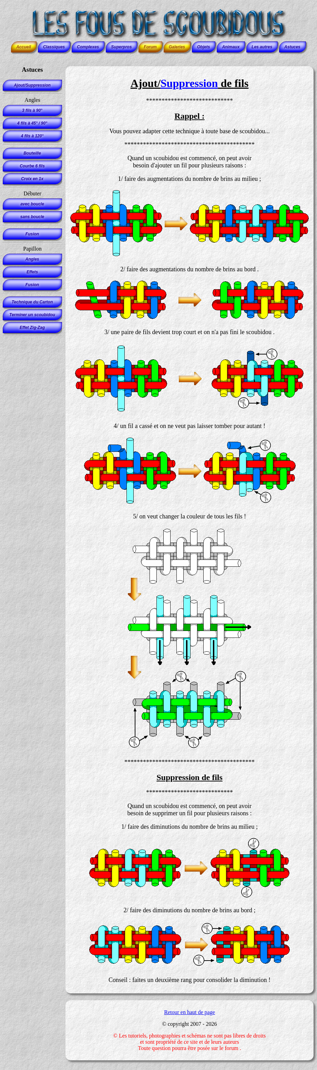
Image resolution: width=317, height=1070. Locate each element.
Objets (203, 47)
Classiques (54, 47)
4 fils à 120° (32, 136)
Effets (32, 272)
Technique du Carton (32, 302)
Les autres (262, 47)
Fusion (32, 234)
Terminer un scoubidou (32, 314)
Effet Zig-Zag (32, 327)
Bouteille (32, 153)
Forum (150, 47)
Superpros (121, 47)
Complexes (88, 47)
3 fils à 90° (32, 110)
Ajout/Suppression (32, 85)
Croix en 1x (32, 178)
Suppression (189, 83)
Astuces (292, 47)
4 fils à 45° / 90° (32, 123)
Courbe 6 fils (32, 166)
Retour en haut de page (189, 1012)
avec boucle (32, 204)
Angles (32, 259)
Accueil (23, 47)
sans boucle (32, 216)
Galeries (177, 47)
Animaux (230, 47)
